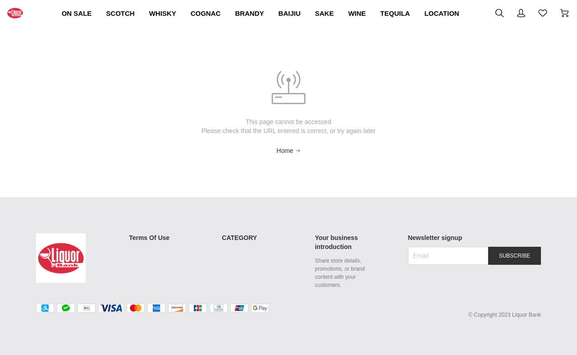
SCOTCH (165, 13)
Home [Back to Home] (288, 144)
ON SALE (112, 13)
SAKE (413, 13)
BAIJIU (371, 13)
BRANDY (323, 13)
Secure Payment (151, 265)
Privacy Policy (147, 277)
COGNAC (269, 13)
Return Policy (146, 252)
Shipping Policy (149, 240)
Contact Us (143, 290)
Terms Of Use (151, 225)
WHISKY (217, 13)
